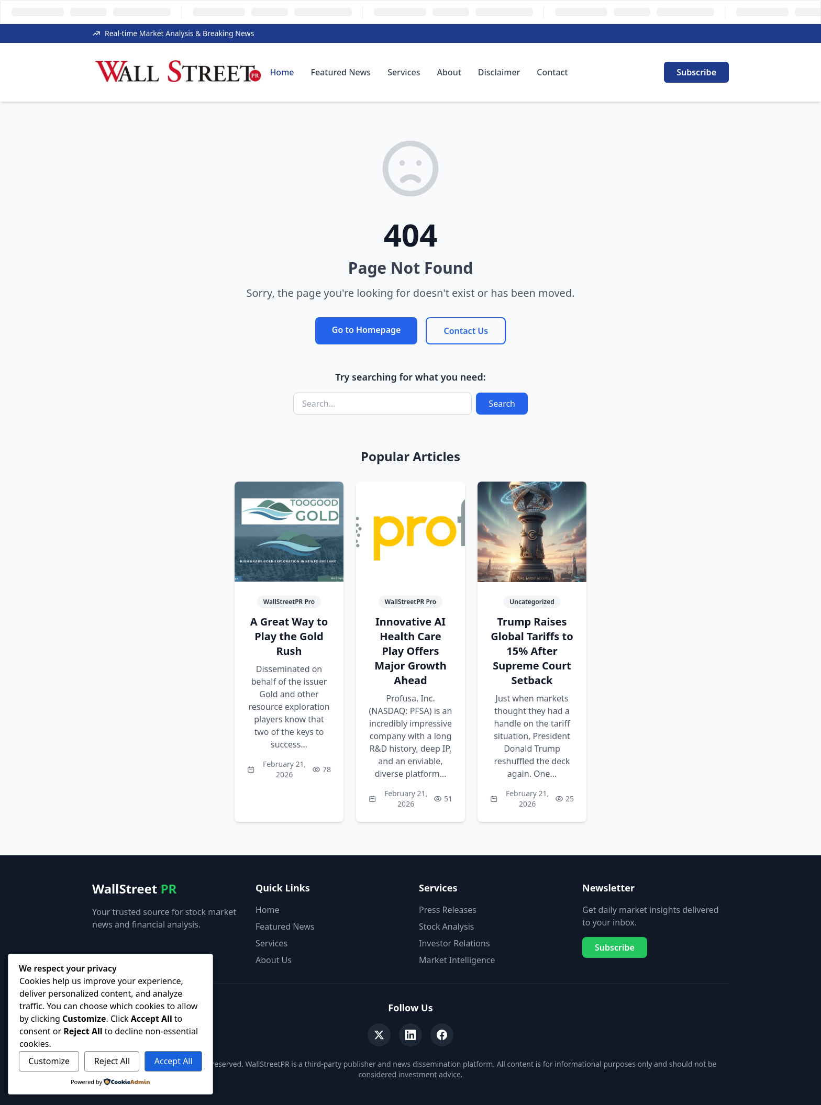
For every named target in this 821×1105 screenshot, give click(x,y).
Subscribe (696, 72)
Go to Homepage (366, 330)
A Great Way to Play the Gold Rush (289, 636)
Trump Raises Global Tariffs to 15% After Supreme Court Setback (532, 651)
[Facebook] (441, 1034)
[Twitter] (379, 1034)
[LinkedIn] (410, 1034)
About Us (274, 960)
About (449, 72)
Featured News (341, 72)
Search (502, 403)
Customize (49, 1061)
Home (282, 72)
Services (403, 72)
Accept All (173, 1061)
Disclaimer (499, 72)
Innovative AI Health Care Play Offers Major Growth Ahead (410, 651)
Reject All (112, 1061)
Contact (552, 72)
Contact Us (465, 331)
